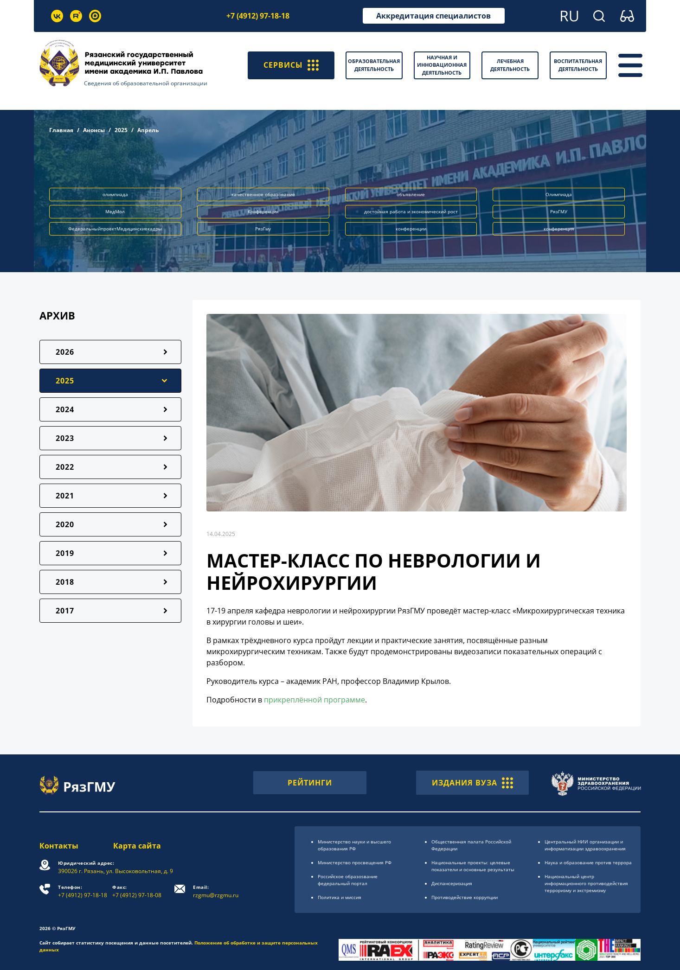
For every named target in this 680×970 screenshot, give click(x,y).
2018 (65, 582)
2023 (65, 438)
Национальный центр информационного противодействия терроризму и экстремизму (586, 883)
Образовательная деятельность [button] (374, 64)
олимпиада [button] (115, 194)
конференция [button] (559, 228)
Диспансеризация (451, 883)
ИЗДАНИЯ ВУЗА (472, 783)
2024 (65, 409)
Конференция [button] (263, 211)
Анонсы (94, 130)
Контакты (58, 846)
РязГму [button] (263, 228)
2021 (65, 496)
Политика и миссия (339, 897)
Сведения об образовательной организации (145, 83)
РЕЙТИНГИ (310, 783)
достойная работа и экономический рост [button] (411, 211)
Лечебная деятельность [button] (510, 64)
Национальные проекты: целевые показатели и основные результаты (472, 866)
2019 (65, 553)
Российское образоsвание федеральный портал (348, 880)
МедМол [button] (115, 211)
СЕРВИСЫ (291, 65)
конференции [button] (411, 228)
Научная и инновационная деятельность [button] (442, 65)
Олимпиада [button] (558, 194)
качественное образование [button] (263, 194)
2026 (65, 352)
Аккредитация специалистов (433, 16)
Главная (61, 130)
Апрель (148, 130)
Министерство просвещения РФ (354, 862)
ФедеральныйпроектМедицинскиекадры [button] (115, 228)
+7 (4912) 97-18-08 (136, 891)
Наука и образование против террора (588, 862)
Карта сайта (137, 846)
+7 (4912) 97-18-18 (257, 16)
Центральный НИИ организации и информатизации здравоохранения (585, 845)
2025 (121, 130)
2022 (65, 467)
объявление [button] (411, 194)
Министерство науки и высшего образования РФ (354, 845)
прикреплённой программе (314, 700)
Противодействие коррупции (464, 897)
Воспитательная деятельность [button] (578, 64)
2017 (65, 611)
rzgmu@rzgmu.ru (215, 891)
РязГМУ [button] (558, 211)
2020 (65, 524)
